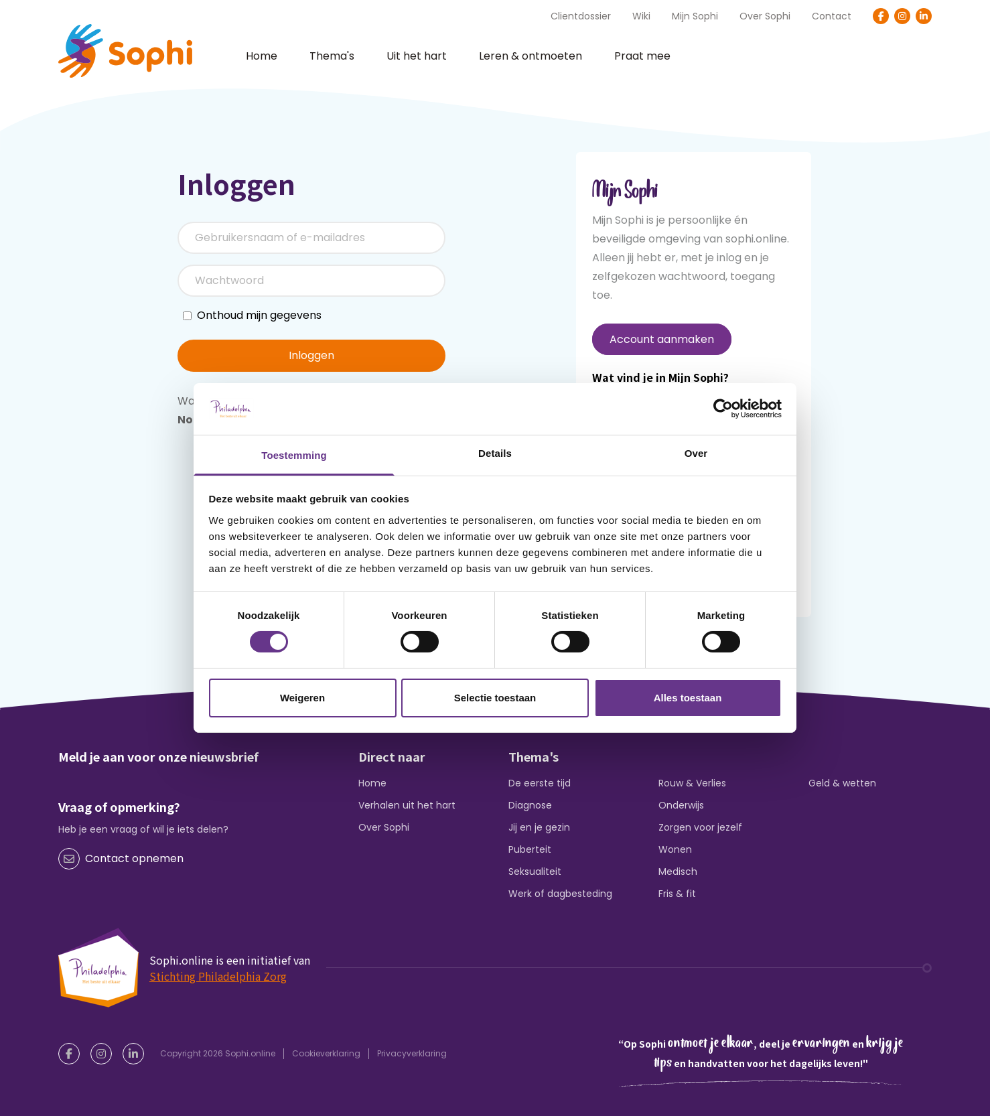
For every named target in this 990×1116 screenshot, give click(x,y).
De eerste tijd (539, 783)
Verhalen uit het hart (406, 805)
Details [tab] (495, 453)
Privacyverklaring (412, 1053)
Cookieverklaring (326, 1053)
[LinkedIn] (924, 16)
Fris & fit (677, 893)
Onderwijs (681, 805)
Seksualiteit (534, 871)
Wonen (675, 849)
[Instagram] (902, 16)
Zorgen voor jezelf (700, 827)
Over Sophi (764, 16)
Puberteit (529, 849)
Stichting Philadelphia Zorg (218, 976)
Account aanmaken (662, 339)
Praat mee (642, 56)
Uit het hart (416, 56)
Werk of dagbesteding (560, 893)
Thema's (331, 56)
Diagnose (530, 805)
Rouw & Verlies (692, 783)
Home (261, 56)
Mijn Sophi (695, 16)
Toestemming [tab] (294, 455)
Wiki (641, 16)
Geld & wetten (842, 783)
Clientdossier (581, 16)
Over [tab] (696, 453)
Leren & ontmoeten (530, 56)
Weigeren (302, 697)
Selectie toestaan (495, 697)
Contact (831, 16)
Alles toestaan (688, 697)
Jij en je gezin (539, 827)
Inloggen (311, 355)
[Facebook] (881, 16)
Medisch (677, 871)
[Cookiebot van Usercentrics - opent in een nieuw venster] (723, 409)
